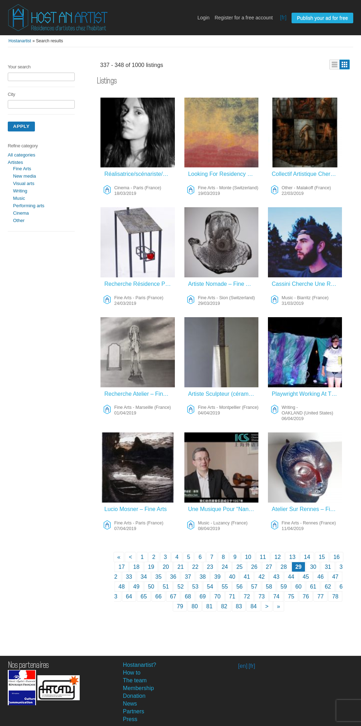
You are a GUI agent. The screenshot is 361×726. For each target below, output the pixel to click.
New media (24, 176)
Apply (21, 126)
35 (158, 577)
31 (328, 567)
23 (210, 567)
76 (306, 596)
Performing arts (28, 205)
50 (151, 587)
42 (261, 577)
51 (166, 587)
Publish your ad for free (322, 18)
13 (292, 557)
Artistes (15, 162)
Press (130, 719)
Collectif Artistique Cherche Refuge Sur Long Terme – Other (307, 174)
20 (166, 567)
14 (307, 557)
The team (135, 680)
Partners (133, 711)
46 (320, 577)
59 (284, 587)
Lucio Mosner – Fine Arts (135, 509)
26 (254, 567)
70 (217, 596)
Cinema (21, 213)
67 (173, 596)
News (130, 704)
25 (239, 567)
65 (144, 596)
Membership (138, 688)
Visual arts (23, 183)
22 (195, 567)
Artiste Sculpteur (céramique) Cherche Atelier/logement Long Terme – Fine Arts (223, 394)
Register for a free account (244, 17)
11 (263, 557)
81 (209, 606)
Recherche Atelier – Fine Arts (139, 394)
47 (335, 577)
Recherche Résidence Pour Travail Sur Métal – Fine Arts (139, 284)
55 (225, 587)
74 (276, 596)
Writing (20, 190)
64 (129, 596)
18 (136, 567)
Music (19, 198)
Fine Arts (22, 168)
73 (261, 596)
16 (337, 557)
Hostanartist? (139, 665)
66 (158, 596)
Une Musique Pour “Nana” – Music (223, 509)
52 (180, 587)
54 (210, 587)
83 (239, 606)
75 (291, 596)
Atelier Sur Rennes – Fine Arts (307, 509)
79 (180, 606)
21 (180, 567)
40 (232, 577)
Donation (134, 696)
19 (151, 567)
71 (232, 596)
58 (269, 587)
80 (194, 606)
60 (298, 587)
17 (121, 567)
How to (132, 673)
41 (247, 577)
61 (313, 587)
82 (224, 606)
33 (129, 577)
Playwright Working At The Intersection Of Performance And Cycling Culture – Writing (307, 394)
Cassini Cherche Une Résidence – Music (307, 284)
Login (203, 17)
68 (188, 596)
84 (253, 606)
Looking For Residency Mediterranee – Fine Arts (223, 174)
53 (195, 587)
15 (322, 557)
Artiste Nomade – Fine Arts (221, 284)
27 (269, 567)
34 (144, 577)
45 (306, 577)
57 (254, 587)
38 (203, 577)
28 (284, 567)
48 (121, 587)
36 (173, 577)
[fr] (283, 17)
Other (19, 220)
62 (328, 587)
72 (247, 596)
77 (320, 596)
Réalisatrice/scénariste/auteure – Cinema (139, 174)
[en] (242, 666)
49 (136, 587)
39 (217, 577)
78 (335, 596)
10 (248, 557)
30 (313, 567)
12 (278, 557)
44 (291, 577)
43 (276, 577)
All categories (21, 155)
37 (188, 577)
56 (239, 587)
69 (203, 596)
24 (225, 567)
